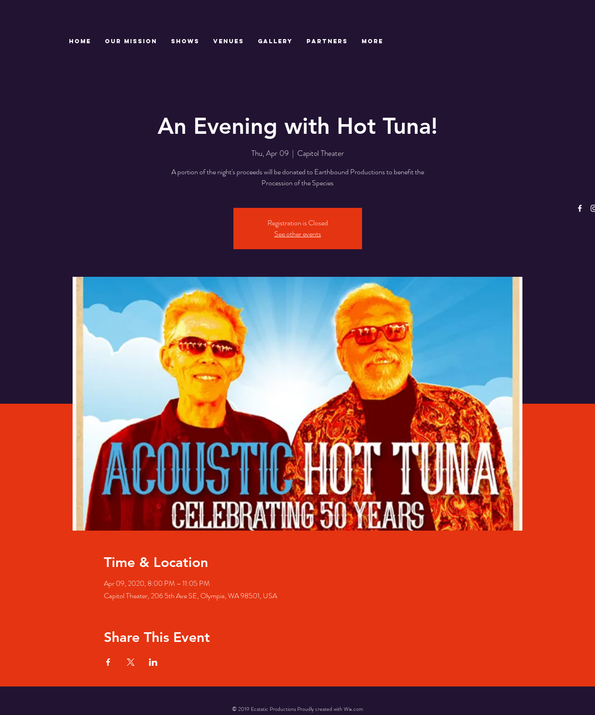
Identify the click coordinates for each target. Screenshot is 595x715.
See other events (297, 234)
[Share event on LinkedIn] (153, 662)
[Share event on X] (130, 662)
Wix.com (353, 709)
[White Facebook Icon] (579, 208)
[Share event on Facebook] (108, 662)
